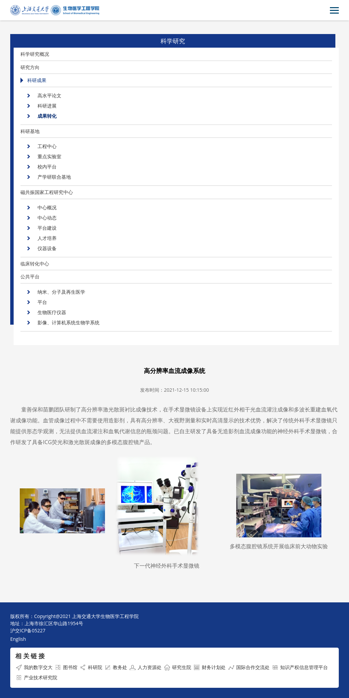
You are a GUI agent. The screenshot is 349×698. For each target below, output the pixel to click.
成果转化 (47, 116)
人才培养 (47, 238)
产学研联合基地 (54, 177)
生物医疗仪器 (51, 312)
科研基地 (30, 131)
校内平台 (47, 166)
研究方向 (30, 67)
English (18, 639)
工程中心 (47, 146)
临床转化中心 (34, 263)
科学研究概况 (34, 54)
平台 (42, 302)
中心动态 (47, 217)
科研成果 (36, 80)
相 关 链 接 (30, 656)
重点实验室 (49, 156)
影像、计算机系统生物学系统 (68, 322)
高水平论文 (49, 95)
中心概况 (47, 207)
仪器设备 (47, 248)
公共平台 (30, 276)
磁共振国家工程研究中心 (46, 192)
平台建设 (47, 228)
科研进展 (47, 105)
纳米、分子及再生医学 (61, 292)
